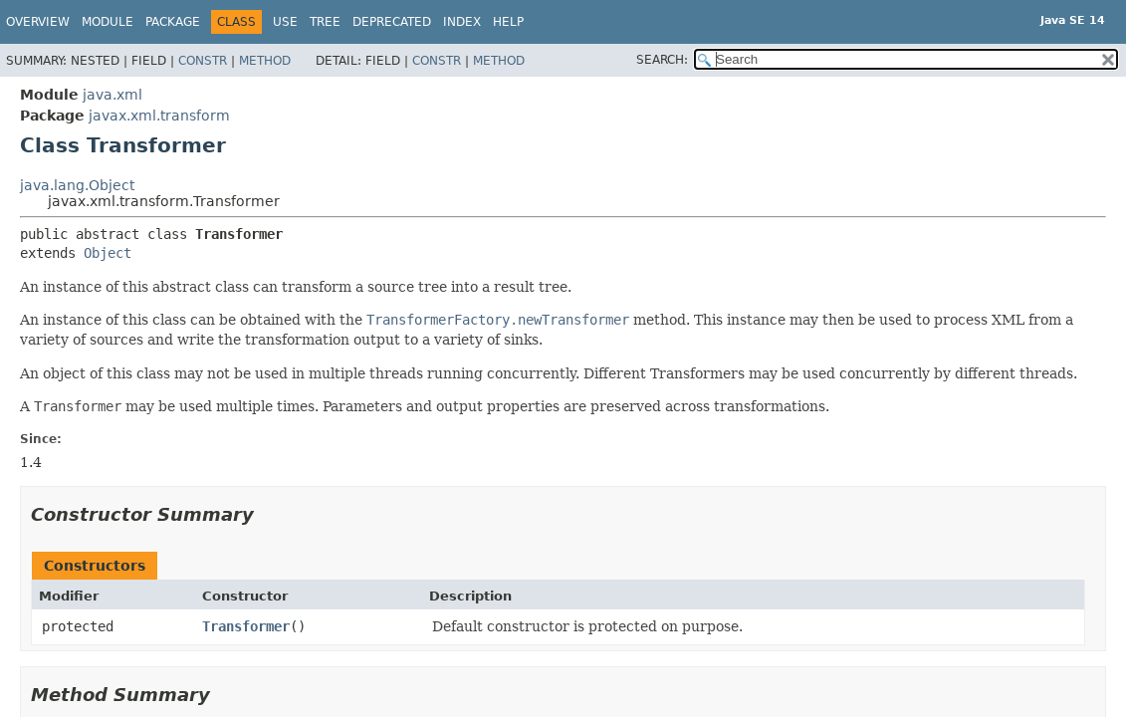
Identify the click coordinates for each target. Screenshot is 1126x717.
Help (508, 22)
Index (462, 22)
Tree (325, 22)
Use (285, 22)
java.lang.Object (77, 185)
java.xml (112, 95)
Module (107, 22)
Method (265, 61)
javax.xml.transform (159, 115)
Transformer (246, 626)
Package (172, 22)
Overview (38, 22)
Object (107, 253)
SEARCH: (662, 60)
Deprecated (391, 22)
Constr (202, 61)
